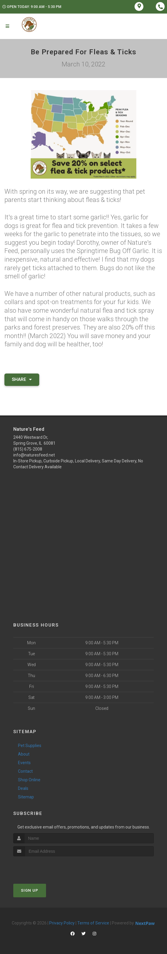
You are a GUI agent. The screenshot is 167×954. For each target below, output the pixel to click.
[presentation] (44, 867)
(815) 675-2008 (27, 449)
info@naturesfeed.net (34, 455)
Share (22, 379)
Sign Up (29, 890)
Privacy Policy (62, 923)
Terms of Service (93, 923)
